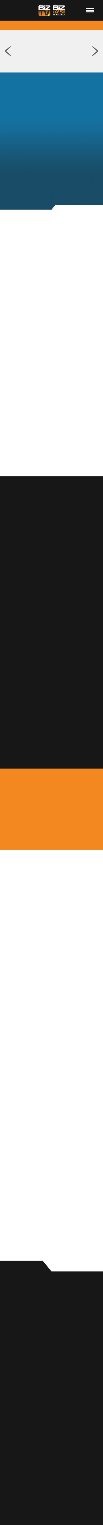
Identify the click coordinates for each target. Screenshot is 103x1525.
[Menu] (90, 10)
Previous (7, 51)
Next (95, 51)
